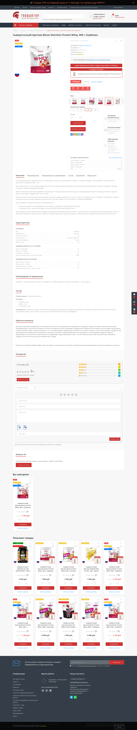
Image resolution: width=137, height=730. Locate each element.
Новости (15, 682)
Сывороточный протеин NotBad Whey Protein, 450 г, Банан (91, 569)
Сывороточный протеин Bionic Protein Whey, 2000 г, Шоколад (46, 625)
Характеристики (33, 175)
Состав (70, 175)
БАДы (64, 25)
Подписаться (116, 662)
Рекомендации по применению (53, 175)
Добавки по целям (76, 25)
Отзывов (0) (80, 175)
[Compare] (121, 40)
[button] (134, 310)
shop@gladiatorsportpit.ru (79, 682)
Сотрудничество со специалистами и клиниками (83, 7)
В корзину (82, 123)
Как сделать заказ (19, 679)
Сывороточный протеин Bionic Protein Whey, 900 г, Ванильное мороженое (23, 627)
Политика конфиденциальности (87, 666)
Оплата (25, 7)
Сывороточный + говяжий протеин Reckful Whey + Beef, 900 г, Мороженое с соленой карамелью (23, 571)
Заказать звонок (97, 18)
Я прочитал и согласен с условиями (90, 666)
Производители (18, 713)
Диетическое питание (93, 25)
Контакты (51, 7)
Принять (119, 727)
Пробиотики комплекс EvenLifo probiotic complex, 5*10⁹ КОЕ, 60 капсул (99, 74)
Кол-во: (72, 114)
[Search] (84, 16)
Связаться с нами (18, 705)
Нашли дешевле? (97, 82)
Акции (45, 30)
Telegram (71, 697)
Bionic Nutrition (85, 45)
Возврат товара (18, 708)
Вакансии (16, 687)
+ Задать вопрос (24, 465)
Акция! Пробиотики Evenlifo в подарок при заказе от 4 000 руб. (96, 65)
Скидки (114, 25)
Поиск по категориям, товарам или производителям (57, 19)
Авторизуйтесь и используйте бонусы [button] (97, 60)
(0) (86, 41)
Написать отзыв (23, 379)
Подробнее (43, 727)
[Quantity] (76, 117)
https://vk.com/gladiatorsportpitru (43, 690)
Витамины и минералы (51, 25)
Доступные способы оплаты (113, 116)
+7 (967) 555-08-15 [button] (78, 679)
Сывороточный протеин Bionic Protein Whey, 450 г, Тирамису (46, 569)
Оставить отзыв (114, 439)
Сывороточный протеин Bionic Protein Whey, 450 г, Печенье (69, 569)
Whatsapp (75, 697)
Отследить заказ (62, 7)
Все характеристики (115, 157)
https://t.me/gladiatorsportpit (50, 690)
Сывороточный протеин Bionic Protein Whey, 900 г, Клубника (23, 505)
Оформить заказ (119, 17)
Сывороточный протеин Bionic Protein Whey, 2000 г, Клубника (91, 625)
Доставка (17, 7)
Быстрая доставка (114, 127)
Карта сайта (17, 710)
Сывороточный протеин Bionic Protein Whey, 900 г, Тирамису (114, 569)
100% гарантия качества (113, 140)
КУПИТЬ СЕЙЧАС (82, 128)
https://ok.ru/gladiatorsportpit (46, 690)
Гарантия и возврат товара (37, 7)
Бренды (106, 25)
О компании (17, 684)
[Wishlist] (115, 40)
